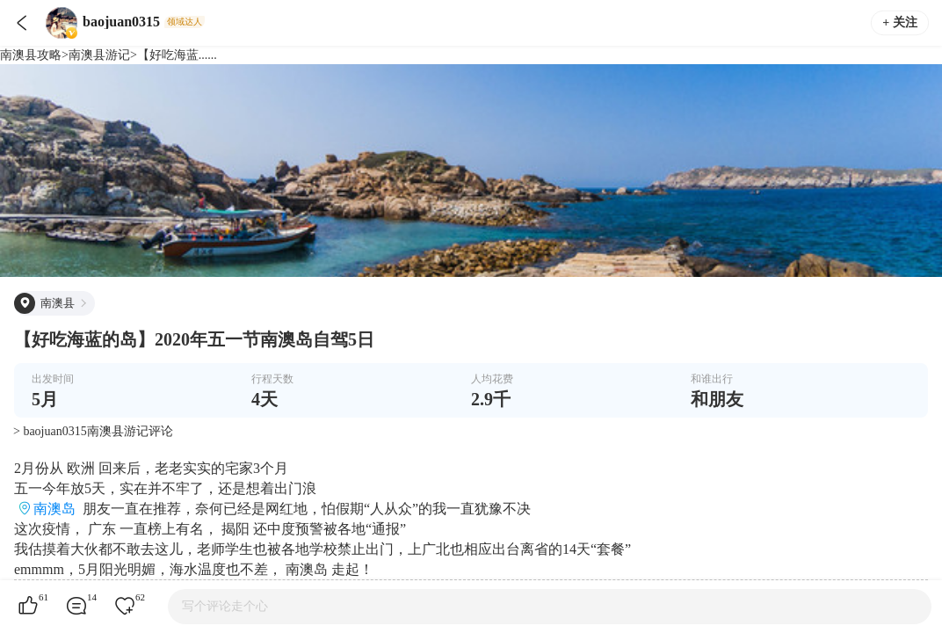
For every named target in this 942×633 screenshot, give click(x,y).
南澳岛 (54, 508)
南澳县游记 (99, 55)
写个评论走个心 (225, 606)
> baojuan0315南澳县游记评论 (93, 431)
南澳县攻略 (31, 55)
